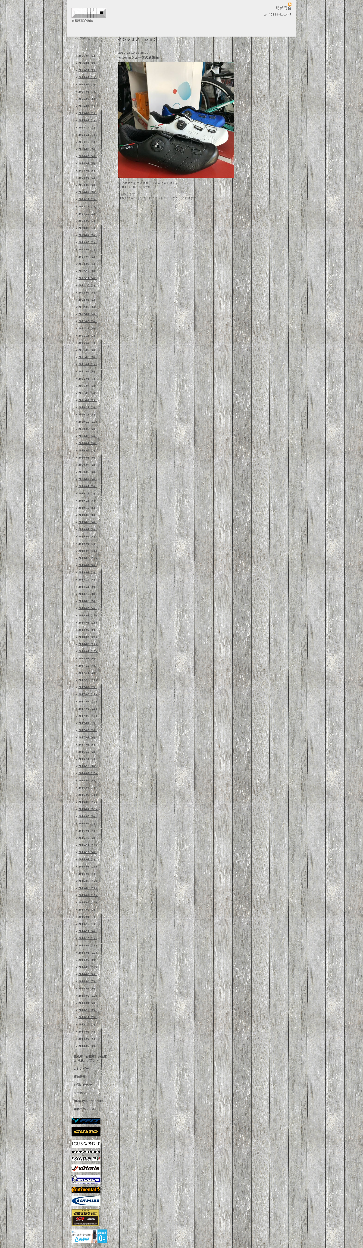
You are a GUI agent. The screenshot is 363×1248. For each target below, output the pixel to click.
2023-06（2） (87, 242)
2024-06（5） (87, 170)
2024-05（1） (87, 177)
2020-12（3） (87, 407)
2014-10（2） (87, 938)
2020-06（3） (87, 450)
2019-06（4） (87, 536)
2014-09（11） (88, 945)
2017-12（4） (87, 665)
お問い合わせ (83, 1084)
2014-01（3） (87, 1003)
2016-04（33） (88, 809)
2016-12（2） (87, 751)
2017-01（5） (87, 744)
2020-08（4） (87, 436)
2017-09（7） (87, 687)
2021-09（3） (87, 350)
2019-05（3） (87, 543)
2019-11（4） (87, 500)
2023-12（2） (87, 199)
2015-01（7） (87, 916)
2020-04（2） (87, 464)
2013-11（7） (87, 1017)
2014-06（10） (88, 967)
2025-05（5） (87, 98)
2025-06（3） (87, 91)
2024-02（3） (87, 192)
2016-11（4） (87, 759)
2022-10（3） (87, 285)
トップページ (83, 38)
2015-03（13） (88, 902)
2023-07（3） (87, 235)
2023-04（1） (87, 256)
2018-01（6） (87, 658)
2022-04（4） (87, 314)
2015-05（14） (88, 888)
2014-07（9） (87, 959)
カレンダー (81, 1068)
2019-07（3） (87, 529)
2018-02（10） (88, 651)
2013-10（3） (87, 1024)
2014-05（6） (87, 974)
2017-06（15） (88, 708)
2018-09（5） (87, 601)
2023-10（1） (87, 213)
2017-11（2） (87, 672)
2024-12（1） (87, 127)
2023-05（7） (87, 249)
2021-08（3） (87, 357)
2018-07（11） (88, 615)
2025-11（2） (87, 70)
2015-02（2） (87, 909)
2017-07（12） (88, 701)
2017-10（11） (88, 680)
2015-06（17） (88, 881)
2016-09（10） (88, 773)
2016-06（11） (88, 794)
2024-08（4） (87, 156)
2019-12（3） (87, 493)
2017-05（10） (88, 715)
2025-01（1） (87, 120)
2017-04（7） (87, 723)
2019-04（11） (88, 550)
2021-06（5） (87, 371)
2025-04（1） (87, 106)
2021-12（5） (87, 328)
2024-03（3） (87, 185)
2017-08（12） (88, 694)
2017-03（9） (87, 730)
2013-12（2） (87, 1010)
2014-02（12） (88, 995)
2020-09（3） (87, 428)
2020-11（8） (87, 414)
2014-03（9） (87, 988)
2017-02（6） (87, 737)
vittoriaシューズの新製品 (138, 57)
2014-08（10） (88, 952)
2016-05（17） (88, 802)
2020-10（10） (88, 421)
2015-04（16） (88, 895)
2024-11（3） (87, 134)
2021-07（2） (87, 364)
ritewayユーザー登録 (88, 1101)
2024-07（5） (87, 163)
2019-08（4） (87, 522)
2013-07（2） (87, 1046)
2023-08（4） (87, 228)
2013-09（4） (87, 1031)
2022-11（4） (87, 278)
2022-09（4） (87, 292)
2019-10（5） (87, 507)
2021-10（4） (87, 342)
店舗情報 (80, 1076)
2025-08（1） (87, 84)
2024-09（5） (87, 149)
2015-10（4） (87, 852)
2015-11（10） (88, 845)
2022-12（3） (87, 271)
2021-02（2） (87, 400)
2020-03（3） (87, 472)
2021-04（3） (87, 385)
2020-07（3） (87, 443)
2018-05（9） (87, 629)
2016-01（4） (87, 830)
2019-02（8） (87, 565)
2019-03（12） (88, 558)
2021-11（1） (87, 335)
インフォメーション (87, 46)
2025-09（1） (87, 77)
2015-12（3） (87, 837)
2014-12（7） (87, 924)
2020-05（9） (87, 457)
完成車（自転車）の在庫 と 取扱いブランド (90, 1058)
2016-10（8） (87, 766)
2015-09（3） (87, 859)
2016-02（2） (87, 823)
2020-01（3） (87, 486)
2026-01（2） (87, 63)
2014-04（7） (87, 981)
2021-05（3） (87, 378)
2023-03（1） (87, 263)
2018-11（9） (87, 586)
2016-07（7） (87, 787)
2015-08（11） (88, 866)
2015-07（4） (87, 873)
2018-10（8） (87, 594)
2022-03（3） (87, 321)
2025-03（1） (87, 113)
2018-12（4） (87, 579)
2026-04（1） (87, 55)
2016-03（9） (87, 816)
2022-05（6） (87, 307)
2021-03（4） (87, 393)
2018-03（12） (88, 644)
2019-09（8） (87, 515)
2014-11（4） (87, 931)
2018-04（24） (88, 637)
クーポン (80, 1093)
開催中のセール (84, 1109)
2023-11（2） (87, 206)
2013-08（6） (87, 1038)
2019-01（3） (87, 572)
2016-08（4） (87, 780)
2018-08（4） (87, 608)
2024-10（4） (87, 141)
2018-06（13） (88, 622)
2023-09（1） (87, 220)
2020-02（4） (87, 479)
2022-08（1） (87, 299)
